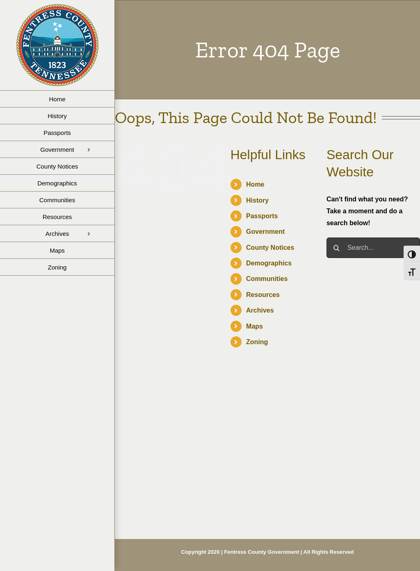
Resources (263, 294)
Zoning (257, 341)
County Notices (270, 247)
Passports (262, 215)
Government (265, 231)
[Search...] (373, 248)
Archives (260, 310)
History (257, 200)
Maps (254, 326)
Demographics (269, 263)
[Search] (336, 248)
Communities (267, 278)
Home (255, 184)
